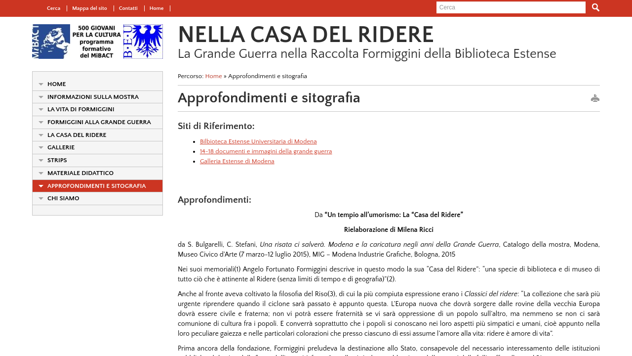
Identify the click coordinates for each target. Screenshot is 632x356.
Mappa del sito (89, 8)
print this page (595, 99)
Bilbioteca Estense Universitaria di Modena (258, 141)
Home (157, 8)
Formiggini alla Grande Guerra (99, 122)
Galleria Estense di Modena (237, 161)
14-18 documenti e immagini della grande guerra (266, 151)
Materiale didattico (80, 173)
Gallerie (61, 147)
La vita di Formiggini (81, 109)
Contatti (128, 8)
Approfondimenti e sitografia (96, 185)
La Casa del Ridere (77, 135)
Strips (57, 160)
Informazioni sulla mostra (93, 96)
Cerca (53, 8)
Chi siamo (63, 198)
